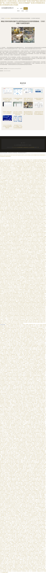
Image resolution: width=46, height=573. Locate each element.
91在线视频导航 (28, 337)
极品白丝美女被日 (29, 519)
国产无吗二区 (24, 406)
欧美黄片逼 (7, 368)
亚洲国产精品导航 (29, 171)
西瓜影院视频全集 (42, 284)
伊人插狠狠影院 (41, 345)
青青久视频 (32, 232)
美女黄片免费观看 (40, 275)
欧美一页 (19, 296)
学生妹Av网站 (7, 163)
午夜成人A (29, 515)
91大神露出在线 (25, 325)
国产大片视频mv (20, 353)
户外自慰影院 (7, 167)
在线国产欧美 (18, 477)
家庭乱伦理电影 (40, 183)
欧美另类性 (43, 477)
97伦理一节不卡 (14, 546)
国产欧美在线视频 (3, 166)
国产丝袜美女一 (19, 504)
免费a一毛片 (21, 215)
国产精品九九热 (33, 354)
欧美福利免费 (30, 517)
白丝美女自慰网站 (36, 292)
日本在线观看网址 (28, 375)
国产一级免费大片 (40, 209)
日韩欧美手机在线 (32, 425)
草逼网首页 (13, 179)
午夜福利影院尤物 (17, 541)
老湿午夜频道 (23, 445)
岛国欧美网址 (12, 385)
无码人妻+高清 (15, 372)
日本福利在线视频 (22, 485)
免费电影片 (16, 211)
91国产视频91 (42, 494)
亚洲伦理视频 (40, 367)
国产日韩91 (14, 175)
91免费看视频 (42, 268)
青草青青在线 (11, 459)
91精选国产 (10, 228)
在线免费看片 (30, 255)
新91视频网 (21, 191)
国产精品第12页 (16, 246)
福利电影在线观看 (5, 455)
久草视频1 (8, 351)
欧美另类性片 (3, 547)
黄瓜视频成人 (27, 222)
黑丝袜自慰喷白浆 (37, 458)
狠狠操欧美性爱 (18, 224)
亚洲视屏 (24, 367)
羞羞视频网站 (35, 543)
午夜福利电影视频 (35, 471)
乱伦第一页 (23, 226)
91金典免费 (29, 249)
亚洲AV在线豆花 (30, 275)
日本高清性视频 (21, 556)
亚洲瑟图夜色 (12, 362)
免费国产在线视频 (21, 389)
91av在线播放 (27, 220)
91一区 (22, 270)
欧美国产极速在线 (29, 328)
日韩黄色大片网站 (42, 332)
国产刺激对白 (19, 294)
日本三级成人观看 (11, 246)
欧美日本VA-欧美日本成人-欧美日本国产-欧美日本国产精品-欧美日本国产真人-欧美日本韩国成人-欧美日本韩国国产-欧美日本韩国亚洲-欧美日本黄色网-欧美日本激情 (22, 3)
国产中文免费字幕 (14, 351)
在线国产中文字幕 (22, 436)
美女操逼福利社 (38, 415)
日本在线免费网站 (35, 367)
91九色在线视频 (41, 253)
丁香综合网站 (12, 329)
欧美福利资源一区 (10, 511)
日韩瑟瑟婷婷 (40, 525)
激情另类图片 (21, 196)
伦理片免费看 (39, 524)
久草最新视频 (11, 386)
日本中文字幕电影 (37, 407)
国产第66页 (19, 232)
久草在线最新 (9, 250)
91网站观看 (17, 495)
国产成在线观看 (5, 261)
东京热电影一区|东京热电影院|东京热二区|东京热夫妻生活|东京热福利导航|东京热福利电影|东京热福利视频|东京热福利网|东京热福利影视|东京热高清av (23, 313)
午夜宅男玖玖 (15, 390)
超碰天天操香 (36, 379)
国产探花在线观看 (37, 450)
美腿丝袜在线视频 (23, 541)
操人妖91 (8, 506)
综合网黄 (28, 241)
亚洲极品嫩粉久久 (41, 328)
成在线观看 (33, 484)
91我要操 (10, 233)
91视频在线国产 (8, 543)
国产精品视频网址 (26, 495)
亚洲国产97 (35, 542)
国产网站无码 (36, 533)
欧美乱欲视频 (8, 219)
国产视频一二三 (35, 489)
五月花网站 (23, 416)
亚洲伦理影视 (7, 419)
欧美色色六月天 (5, 171)
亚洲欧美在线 (32, 331)
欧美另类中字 (10, 406)
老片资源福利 (9, 458)
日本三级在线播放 (24, 329)
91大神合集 (37, 202)
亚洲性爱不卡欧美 (18, 530)
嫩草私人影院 (39, 560)
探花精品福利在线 (6, 428)
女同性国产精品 (24, 534)
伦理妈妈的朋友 (7, 402)
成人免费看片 (27, 532)
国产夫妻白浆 (26, 381)
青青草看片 (41, 460)
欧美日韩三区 (27, 459)
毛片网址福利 (14, 458)
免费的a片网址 (20, 338)
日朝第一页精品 (41, 555)
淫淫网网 (16, 210)
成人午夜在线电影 (13, 428)
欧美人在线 (34, 336)
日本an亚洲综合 (26, 450)
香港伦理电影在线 (35, 176)
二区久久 (10, 407)
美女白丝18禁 (42, 272)
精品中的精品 (14, 188)
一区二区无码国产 (19, 515)
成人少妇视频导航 (31, 201)
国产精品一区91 (19, 276)
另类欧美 (14, 539)
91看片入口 (16, 279)
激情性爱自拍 (27, 411)
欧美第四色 (24, 490)
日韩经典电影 (25, 332)
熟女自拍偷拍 (28, 232)
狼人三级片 (39, 296)
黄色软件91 (42, 218)
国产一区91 (10, 539)
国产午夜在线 (21, 528)
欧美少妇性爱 (34, 560)
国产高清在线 (9, 467)
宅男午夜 (32, 376)
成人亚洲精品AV (39, 410)
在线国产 (24, 529)
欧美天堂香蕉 (3, 543)
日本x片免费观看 (17, 552)
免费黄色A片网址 (37, 172)
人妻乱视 (23, 185)
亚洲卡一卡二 (39, 250)
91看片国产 (22, 349)
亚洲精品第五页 (38, 436)
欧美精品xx (35, 475)
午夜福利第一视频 (22, 354)
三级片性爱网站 (10, 480)
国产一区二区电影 (35, 325)
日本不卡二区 (10, 175)
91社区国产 (3, 161)
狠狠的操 (24, 403)
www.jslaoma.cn (14, 147)
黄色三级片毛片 (11, 211)
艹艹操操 (6, 191)
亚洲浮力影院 (13, 445)
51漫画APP (37, 240)
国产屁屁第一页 (8, 240)
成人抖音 (5, 289)
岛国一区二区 (34, 235)
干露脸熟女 (42, 288)
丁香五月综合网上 (29, 423)
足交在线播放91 (21, 162)
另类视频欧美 (30, 250)
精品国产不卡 (16, 455)
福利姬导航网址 (43, 458)
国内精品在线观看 (3, 533)
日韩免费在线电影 (20, 481)
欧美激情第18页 (29, 554)
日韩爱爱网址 (24, 438)
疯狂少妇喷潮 (8, 259)
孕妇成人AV (35, 397)
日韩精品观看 (17, 207)
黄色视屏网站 (25, 219)
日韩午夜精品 (27, 569)
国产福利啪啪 (25, 200)
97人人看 (20, 289)
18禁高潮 (15, 560)
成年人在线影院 (4, 406)
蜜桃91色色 (30, 231)
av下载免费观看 (28, 512)
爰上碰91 (8, 289)
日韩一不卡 (38, 375)
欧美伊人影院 (4, 206)
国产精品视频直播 (20, 442)
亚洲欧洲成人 (29, 180)
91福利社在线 (35, 442)
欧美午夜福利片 (29, 552)
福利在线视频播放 (10, 565)
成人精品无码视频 (36, 170)
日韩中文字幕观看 (16, 162)
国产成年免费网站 (41, 201)
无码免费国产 (38, 493)
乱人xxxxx (30, 268)
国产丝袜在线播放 (37, 428)
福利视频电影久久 (19, 249)
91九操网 (23, 462)
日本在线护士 (21, 214)
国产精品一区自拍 (19, 250)
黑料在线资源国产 (40, 373)
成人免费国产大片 (28, 464)
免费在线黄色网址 (23, 433)
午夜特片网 (38, 494)
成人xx (20, 333)
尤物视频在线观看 (9, 376)
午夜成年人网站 (11, 283)
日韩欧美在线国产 (16, 191)
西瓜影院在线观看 (36, 184)
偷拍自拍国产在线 (6, 482)
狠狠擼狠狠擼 (16, 293)
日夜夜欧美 (35, 210)
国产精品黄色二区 (4, 381)
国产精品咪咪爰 (4, 565)
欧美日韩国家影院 (12, 516)
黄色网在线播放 (32, 285)
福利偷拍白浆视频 (35, 332)
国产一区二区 (37, 162)
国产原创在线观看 (43, 385)
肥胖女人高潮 (17, 344)
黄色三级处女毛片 (38, 434)
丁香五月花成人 (11, 555)
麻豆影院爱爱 (38, 222)
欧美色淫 (33, 171)
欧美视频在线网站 (33, 327)
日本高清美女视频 (29, 403)
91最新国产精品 (22, 207)
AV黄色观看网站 (10, 191)
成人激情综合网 (20, 364)
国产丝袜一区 (14, 185)
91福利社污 (39, 477)
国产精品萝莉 (3, 491)
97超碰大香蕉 (2, 167)
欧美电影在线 (37, 241)
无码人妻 (39, 519)
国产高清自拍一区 (30, 262)
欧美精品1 (24, 399)
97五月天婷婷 (25, 223)
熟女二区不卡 (42, 421)
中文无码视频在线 (28, 480)
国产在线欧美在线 (4, 480)
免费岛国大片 (33, 389)
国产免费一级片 (22, 161)
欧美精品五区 (5, 340)
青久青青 (7, 271)
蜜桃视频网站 (30, 236)
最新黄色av (42, 279)
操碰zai (41, 324)
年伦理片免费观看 (41, 346)
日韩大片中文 (16, 381)
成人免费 (27, 231)
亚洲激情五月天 (2, 386)
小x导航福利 (24, 276)
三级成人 (21, 539)
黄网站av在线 (9, 293)
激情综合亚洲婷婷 (27, 353)
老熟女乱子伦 (5, 450)
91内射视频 (42, 552)
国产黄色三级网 (26, 463)
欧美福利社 (16, 460)
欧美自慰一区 (34, 423)
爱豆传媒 (14, 502)
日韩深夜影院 (29, 414)
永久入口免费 (9, 341)
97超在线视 (20, 274)
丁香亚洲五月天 (15, 558)
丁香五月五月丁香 (6, 516)
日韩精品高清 (4, 235)
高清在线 (34, 454)
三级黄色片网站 (24, 241)
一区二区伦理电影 (41, 414)
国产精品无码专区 (20, 560)
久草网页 (26, 235)
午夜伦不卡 (13, 171)
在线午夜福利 (20, 407)
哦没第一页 (5, 538)
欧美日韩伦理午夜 (16, 288)
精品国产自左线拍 (14, 449)
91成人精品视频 (35, 167)
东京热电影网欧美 (36, 362)
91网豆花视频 (2, 197)
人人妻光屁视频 (2, 454)
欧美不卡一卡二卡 (36, 507)
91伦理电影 (39, 416)
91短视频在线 (25, 292)
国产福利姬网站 (39, 353)
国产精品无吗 (31, 458)
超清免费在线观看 (39, 481)
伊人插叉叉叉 (20, 503)
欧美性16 (27, 211)
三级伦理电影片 (41, 388)
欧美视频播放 (20, 399)
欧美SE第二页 (41, 254)
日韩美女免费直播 (35, 270)
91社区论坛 (23, 227)
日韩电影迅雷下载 (13, 506)
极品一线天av (5, 558)
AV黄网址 (3, 504)
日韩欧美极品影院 (23, 410)
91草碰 (22, 202)
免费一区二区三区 (30, 541)
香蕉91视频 (30, 560)
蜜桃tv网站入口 (14, 232)
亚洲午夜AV (26, 559)
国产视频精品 (21, 537)
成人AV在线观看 (33, 288)
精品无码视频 (20, 546)
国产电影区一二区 (37, 364)
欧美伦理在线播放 (24, 533)
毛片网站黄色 (34, 296)
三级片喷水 (31, 427)
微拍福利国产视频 (43, 172)
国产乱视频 (40, 442)
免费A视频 (34, 504)
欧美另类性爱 (10, 497)
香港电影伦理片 (32, 214)
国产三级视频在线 (26, 289)
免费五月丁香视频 (8, 241)
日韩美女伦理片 (5, 539)
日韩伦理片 (40, 261)
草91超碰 (12, 510)
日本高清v (11, 288)
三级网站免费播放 (7, 328)
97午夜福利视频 (31, 191)
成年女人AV (22, 375)
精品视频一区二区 (36, 534)
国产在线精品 (7, 379)
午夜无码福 (19, 416)
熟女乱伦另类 (19, 547)
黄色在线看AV (26, 498)
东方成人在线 (35, 209)
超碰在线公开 (14, 267)
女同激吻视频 (33, 197)
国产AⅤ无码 (33, 539)
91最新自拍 (38, 218)
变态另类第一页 (40, 543)
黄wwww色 (30, 176)
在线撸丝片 (19, 202)
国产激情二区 (12, 475)
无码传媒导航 (32, 245)
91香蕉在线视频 (24, 345)
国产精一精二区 (2, 218)
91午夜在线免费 (40, 227)
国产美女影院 (5, 468)
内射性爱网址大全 (38, 266)
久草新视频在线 (37, 232)
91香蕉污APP (25, 262)
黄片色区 (38, 438)
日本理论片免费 (8, 454)
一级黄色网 (27, 207)
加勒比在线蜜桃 (29, 490)
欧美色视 (8, 424)
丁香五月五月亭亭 (21, 532)
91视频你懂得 (6, 211)
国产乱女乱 (33, 261)
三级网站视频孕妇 (29, 442)
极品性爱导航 (38, 197)
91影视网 (9, 171)
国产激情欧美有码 (8, 380)
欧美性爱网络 (42, 329)
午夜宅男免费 (31, 183)
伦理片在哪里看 (42, 241)
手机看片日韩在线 (40, 336)
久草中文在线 (13, 377)
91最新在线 (11, 486)
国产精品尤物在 (15, 215)
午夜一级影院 (25, 467)
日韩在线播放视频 (26, 266)
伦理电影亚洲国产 (39, 205)
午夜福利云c (23, 379)
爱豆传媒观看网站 (4, 179)
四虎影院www (28, 341)
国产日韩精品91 (18, 179)
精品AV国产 (27, 521)
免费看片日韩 (34, 290)
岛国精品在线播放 (10, 296)
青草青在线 (10, 420)
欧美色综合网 (8, 166)
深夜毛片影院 (24, 346)
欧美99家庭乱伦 (39, 358)
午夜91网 (18, 520)
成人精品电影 (8, 490)
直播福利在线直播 (16, 406)
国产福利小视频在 (16, 468)
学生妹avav (13, 226)
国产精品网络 (2, 284)
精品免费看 (6, 205)
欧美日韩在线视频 (23, 564)
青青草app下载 (36, 521)
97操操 (42, 428)
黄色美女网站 (39, 384)
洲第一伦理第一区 (29, 410)
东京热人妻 (17, 456)
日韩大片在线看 (24, 206)
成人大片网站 (22, 459)
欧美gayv (9, 180)
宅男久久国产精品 (13, 257)
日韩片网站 (38, 497)
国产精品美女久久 (36, 344)
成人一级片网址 (43, 359)
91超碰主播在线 (4, 332)
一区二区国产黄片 (4, 451)
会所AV (15, 362)
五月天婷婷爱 (24, 228)
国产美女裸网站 (15, 355)
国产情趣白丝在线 (26, 499)
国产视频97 (17, 377)
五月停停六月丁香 (28, 402)
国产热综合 (43, 211)
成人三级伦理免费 (39, 411)
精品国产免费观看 (18, 220)
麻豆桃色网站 (4, 294)
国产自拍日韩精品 (16, 450)
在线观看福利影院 (27, 385)
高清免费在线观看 (20, 494)
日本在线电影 (35, 388)
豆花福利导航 (27, 437)
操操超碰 (28, 472)
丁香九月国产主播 (15, 281)
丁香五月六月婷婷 (26, 546)
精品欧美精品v (29, 274)
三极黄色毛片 (13, 402)
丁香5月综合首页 (9, 364)
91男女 (3, 187)
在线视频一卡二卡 (25, 363)
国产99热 (42, 424)
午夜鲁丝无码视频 (43, 512)
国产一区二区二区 (12, 167)
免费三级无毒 (11, 498)
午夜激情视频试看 (3, 355)
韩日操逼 (15, 325)
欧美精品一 (20, 460)
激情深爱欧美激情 (43, 232)
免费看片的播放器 (30, 399)
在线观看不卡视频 (22, 408)
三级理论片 (38, 504)
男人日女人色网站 (18, 329)
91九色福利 (5, 253)
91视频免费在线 (38, 285)
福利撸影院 (27, 198)
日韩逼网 (22, 176)
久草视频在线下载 (33, 411)
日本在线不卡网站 (6, 342)
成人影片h (4, 207)
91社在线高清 (13, 196)
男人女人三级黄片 (11, 340)
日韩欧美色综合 (20, 255)
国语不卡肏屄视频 (29, 454)
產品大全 (25, 8)
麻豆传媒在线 (29, 438)
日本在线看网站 (18, 346)
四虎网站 (29, 384)
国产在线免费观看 (12, 333)
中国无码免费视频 (28, 493)
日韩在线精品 (11, 541)
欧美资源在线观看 (12, 533)
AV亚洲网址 (32, 213)
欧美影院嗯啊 (20, 467)
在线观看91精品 (24, 294)
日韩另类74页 (14, 494)
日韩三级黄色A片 (33, 205)
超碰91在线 (40, 533)
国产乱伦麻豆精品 (17, 327)
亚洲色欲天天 (12, 176)
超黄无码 (33, 268)
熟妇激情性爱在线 (33, 394)
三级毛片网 (8, 373)
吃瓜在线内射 (34, 433)
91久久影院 (13, 183)
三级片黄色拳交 (23, 327)
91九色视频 (22, 178)
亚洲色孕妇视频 (31, 434)
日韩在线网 (29, 223)
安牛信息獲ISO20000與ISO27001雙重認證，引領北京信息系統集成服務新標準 (17, 126)
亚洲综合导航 (15, 508)
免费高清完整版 (43, 398)
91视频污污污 (9, 267)
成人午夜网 (41, 187)
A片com (24, 281)
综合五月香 (38, 185)
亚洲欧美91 (8, 324)
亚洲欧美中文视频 (11, 297)
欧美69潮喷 (42, 180)
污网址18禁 (4, 290)
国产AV (1, 529)
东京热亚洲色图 (17, 297)
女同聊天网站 (17, 437)
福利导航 (37, 223)
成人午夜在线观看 (34, 161)
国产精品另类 (36, 289)
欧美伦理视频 (7, 550)
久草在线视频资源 (23, 554)
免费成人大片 (36, 406)
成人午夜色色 (20, 342)
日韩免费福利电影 (27, 349)
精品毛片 (10, 248)
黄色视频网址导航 (29, 218)
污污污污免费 (25, 249)
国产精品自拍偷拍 (36, 244)
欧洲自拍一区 (20, 392)
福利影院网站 (12, 187)
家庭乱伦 (2, 559)
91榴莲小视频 (39, 192)
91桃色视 (34, 447)
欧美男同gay (12, 375)
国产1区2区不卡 (43, 399)
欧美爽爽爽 (7, 508)
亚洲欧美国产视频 (39, 368)
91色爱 (43, 261)
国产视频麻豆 (6, 407)
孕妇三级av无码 (14, 255)
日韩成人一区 (12, 401)
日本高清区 (39, 350)
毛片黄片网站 (10, 441)
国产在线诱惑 (26, 268)
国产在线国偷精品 (6, 554)
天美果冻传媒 (39, 224)
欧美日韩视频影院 (4, 384)
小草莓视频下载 (21, 498)
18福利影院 (24, 189)
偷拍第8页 (38, 569)
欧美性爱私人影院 (36, 473)
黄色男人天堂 (33, 358)
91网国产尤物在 (29, 296)
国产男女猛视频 (23, 263)
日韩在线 (32, 180)
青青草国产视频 (40, 429)
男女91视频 (11, 245)
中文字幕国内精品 (33, 569)
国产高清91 (4, 462)
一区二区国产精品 (12, 534)
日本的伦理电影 (4, 564)
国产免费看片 (17, 411)
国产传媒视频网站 (38, 255)
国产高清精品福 (22, 446)
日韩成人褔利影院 (42, 406)
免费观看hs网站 (4, 351)
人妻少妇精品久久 (13, 554)
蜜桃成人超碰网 (22, 297)
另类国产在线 (24, 232)
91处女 (15, 209)
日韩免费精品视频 (6, 288)
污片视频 (42, 415)
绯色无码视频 (3, 437)
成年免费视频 (6, 297)
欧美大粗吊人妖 (40, 271)
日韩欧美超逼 (13, 403)
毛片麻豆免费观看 (40, 445)
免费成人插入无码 (23, 377)
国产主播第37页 (3, 271)
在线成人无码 (33, 545)
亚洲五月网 (6, 436)
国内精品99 (8, 547)
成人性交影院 (41, 529)
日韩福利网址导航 (6, 258)
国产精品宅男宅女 (8, 504)
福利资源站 (28, 398)
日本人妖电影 (43, 504)
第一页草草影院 (36, 262)
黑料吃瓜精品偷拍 (32, 202)
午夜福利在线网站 (9, 209)
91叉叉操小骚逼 (9, 272)
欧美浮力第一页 (4, 408)
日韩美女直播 (4, 222)
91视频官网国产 (2, 233)
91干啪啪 (27, 293)
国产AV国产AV (10, 165)
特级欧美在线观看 (9, 189)
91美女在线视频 (24, 188)
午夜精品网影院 (8, 213)
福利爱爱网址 (41, 236)
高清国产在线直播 (38, 425)
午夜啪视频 (22, 284)
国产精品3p (26, 261)
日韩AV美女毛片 (3, 371)
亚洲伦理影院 (23, 415)
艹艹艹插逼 (8, 224)
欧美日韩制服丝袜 (33, 485)
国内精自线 (19, 165)
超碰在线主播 (4, 390)
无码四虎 (29, 197)
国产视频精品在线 (38, 464)
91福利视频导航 (21, 192)
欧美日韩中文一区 (14, 198)
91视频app (18, 524)
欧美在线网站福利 (32, 463)
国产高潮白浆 (17, 340)
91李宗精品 (43, 263)
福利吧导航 (28, 524)
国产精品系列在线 (11, 337)
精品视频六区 (18, 414)
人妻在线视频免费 (31, 551)
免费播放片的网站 (9, 355)
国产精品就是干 (7, 367)
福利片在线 (37, 528)
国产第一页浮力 (36, 516)
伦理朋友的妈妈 (5, 237)
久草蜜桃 (22, 545)
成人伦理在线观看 (31, 407)
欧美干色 (30, 471)
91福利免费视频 (41, 292)
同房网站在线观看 (12, 472)
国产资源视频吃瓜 (4, 569)
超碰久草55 (40, 467)
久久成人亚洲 (12, 254)
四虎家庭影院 (38, 456)
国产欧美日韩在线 (20, 223)
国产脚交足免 (10, 468)
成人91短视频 (24, 460)
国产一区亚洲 (35, 427)
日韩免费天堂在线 (21, 508)
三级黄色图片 (38, 268)
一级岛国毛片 (20, 497)
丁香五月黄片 (42, 567)
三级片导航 (30, 559)
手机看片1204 (19, 198)
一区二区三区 (39, 433)
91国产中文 (16, 464)
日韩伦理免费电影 (43, 517)
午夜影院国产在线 (15, 266)
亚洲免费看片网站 (43, 364)
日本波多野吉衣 (12, 235)
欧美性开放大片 (38, 545)
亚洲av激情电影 (2, 227)
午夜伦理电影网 (14, 205)
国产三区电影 (4, 274)
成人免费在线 (12, 220)
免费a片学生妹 (28, 511)
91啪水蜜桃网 (26, 284)
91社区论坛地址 (21, 558)
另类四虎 (10, 178)
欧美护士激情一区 (28, 545)
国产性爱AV (28, 333)
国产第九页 (18, 507)
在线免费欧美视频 (25, 170)
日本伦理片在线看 (11, 460)
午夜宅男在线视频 (22, 455)
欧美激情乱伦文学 (3, 506)
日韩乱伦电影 (14, 433)
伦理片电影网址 (41, 550)
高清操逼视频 (6, 495)
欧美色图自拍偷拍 (26, 351)
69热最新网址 (39, 267)
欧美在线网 (43, 434)
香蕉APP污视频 (3, 224)
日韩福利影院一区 (39, 408)
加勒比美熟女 (24, 504)
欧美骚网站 (31, 271)
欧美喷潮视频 (23, 502)
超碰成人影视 (8, 198)
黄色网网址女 (14, 206)
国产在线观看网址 (27, 468)
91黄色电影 (37, 214)
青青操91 (17, 292)
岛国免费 (6, 232)
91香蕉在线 (26, 560)
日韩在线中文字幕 (43, 362)
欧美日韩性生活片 (15, 253)
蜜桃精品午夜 (15, 476)
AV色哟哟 (33, 228)
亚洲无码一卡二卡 (35, 462)
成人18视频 (14, 272)
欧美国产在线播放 (42, 473)
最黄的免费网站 (39, 371)
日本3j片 (43, 342)
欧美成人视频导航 (30, 447)
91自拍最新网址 (36, 179)
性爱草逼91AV (18, 240)
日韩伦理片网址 (23, 428)
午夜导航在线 (7, 227)
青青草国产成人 (42, 179)
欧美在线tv (9, 262)
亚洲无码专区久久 (34, 564)
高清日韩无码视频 (32, 532)
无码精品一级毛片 (6, 485)
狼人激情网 (34, 281)
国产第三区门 (5, 434)
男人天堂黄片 (28, 564)
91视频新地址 (15, 284)
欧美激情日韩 (4, 338)
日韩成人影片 (6, 215)
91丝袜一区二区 (33, 349)
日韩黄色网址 (32, 248)
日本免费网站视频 (41, 427)
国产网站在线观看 (17, 555)
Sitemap (38, 147)
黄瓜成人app (29, 520)
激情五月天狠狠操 (19, 516)
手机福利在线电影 (42, 528)
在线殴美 (38, 401)
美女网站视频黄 (20, 281)
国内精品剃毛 (42, 376)
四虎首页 (18, 366)
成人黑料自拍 (16, 244)
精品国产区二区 (24, 515)
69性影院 (27, 179)
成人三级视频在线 (37, 246)
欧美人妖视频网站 (29, 257)
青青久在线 (19, 328)
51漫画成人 (11, 218)
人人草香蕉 (17, 196)
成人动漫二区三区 (4, 250)
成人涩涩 (5, 394)
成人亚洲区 (24, 211)
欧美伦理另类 (14, 294)
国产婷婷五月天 (27, 245)
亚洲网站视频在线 (29, 336)
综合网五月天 (36, 198)
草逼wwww (22, 272)
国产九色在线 (11, 489)
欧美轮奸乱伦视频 (29, 415)
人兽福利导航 (4, 272)
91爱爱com (20, 218)
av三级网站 (19, 341)
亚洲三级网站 (10, 331)
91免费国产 (19, 438)
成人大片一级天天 (32, 266)
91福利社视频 (34, 223)
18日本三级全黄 (32, 280)
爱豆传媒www (31, 499)
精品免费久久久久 (28, 436)
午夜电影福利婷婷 (23, 454)
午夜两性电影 (25, 407)
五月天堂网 (38, 297)
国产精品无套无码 (25, 253)
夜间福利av (3, 517)
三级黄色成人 (34, 556)
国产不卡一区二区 (40, 327)
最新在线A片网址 (20, 219)
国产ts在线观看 (9, 266)
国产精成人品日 (21, 390)
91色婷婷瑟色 (8, 207)
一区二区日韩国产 (9, 521)
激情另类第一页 (12, 388)
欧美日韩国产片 (41, 547)
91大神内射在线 (41, 537)
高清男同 (42, 296)
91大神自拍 (17, 163)
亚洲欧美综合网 (15, 407)
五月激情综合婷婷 (6, 528)
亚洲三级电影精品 (26, 494)
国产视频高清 (10, 185)
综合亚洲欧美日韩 (29, 366)
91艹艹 (17, 189)
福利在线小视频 (35, 554)
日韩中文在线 (9, 188)
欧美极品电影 (22, 187)
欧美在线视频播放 (4, 267)
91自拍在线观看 (5, 170)
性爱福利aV (29, 539)
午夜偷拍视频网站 (11, 325)
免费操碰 (27, 475)
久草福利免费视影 (33, 297)
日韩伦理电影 (10, 558)
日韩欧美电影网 (12, 493)
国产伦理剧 (20, 253)
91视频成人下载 (26, 233)
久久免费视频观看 (33, 481)
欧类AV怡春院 (4, 467)
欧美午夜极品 (41, 170)
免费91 (3, 196)
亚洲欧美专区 (31, 324)
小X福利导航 (18, 447)
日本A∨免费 (6, 555)
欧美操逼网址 (2, 520)
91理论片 (41, 246)
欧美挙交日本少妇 (24, 542)
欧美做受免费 (13, 373)
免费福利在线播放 (14, 481)
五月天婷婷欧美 (17, 200)
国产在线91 (28, 213)
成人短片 (40, 516)
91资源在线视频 (24, 236)
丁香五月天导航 (2, 433)
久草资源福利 (15, 364)
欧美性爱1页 (42, 539)
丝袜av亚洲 (16, 532)
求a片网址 (10, 202)
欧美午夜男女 (41, 499)
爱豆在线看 (34, 222)
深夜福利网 (43, 333)
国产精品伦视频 (9, 462)
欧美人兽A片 (20, 325)
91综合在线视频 (4, 337)
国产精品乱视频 (41, 538)
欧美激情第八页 (15, 338)
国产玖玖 (35, 283)
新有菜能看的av (11, 350)
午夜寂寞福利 (40, 351)
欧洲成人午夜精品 (31, 200)
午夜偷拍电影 (39, 568)
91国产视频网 (13, 240)
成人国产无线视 (9, 253)
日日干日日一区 (34, 519)
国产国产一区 (24, 180)
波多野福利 (17, 427)
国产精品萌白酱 (12, 270)
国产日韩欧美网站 (21, 244)
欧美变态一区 (11, 161)
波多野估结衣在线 (39, 455)
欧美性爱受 (15, 384)
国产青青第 (13, 437)
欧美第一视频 (12, 446)
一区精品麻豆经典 (32, 188)
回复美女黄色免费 (35, 366)
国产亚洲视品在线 (31, 283)
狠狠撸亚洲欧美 (33, 165)
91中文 (33, 236)
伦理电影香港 (23, 231)
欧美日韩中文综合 (12, 512)
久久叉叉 (13, 248)
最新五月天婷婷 (21, 331)
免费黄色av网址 (35, 550)
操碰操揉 (33, 294)
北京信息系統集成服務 (19, 147)
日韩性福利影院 (42, 432)
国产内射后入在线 (9, 274)
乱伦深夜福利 (16, 485)
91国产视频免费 (17, 419)
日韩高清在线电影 (39, 419)
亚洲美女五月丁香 (16, 432)
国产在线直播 (34, 250)
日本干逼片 (42, 469)
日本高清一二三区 (14, 438)
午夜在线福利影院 (39, 459)
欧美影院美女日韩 (6, 567)
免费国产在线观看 (6, 411)
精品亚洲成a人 (7, 270)
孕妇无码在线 (7, 284)
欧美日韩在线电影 (23, 441)
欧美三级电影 (9, 275)
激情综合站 (10, 451)
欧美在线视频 (37, 215)
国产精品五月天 (13, 224)
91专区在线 (6, 223)
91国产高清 (11, 508)
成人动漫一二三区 (36, 530)
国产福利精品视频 (16, 376)
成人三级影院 (20, 529)
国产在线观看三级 (26, 355)
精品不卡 (40, 363)
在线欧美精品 (15, 491)
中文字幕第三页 (3, 198)
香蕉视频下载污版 (32, 259)
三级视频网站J (18, 280)
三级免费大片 (27, 420)
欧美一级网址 (21, 468)
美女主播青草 (41, 198)
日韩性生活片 (20, 491)
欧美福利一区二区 (5, 498)
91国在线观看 (34, 218)
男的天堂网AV (10, 215)
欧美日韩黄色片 (33, 263)
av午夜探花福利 (6, 248)
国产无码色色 (31, 233)
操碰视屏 (4, 183)
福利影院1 (26, 556)
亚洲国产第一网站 (24, 237)
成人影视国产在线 (21, 210)
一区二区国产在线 (26, 364)
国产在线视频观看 (20, 359)
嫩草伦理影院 (2, 401)
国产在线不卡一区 (10, 394)
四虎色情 (7, 532)
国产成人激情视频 (26, 202)
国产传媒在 (21, 495)
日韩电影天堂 (28, 502)
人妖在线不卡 (42, 381)
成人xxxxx (36, 261)
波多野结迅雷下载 (23, 552)
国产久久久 (35, 403)
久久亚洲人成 (30, 206)
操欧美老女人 (42, 231)
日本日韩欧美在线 (27, 279)
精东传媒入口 (26, 176)
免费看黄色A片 (12, 530)
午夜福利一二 (22, 424)
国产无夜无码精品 (19, 568)
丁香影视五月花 (13, 249)
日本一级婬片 (41, 162)
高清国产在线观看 (13, 568)
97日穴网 (8, 220)
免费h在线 (13, 463)
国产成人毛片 (4, 438)
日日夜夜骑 (43, 456)
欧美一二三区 (36, 499)
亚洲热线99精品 (18, 401)
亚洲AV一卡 (3, 236)
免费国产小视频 (14, 366)
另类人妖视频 (17, 248)
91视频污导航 (39, 258)
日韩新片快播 (5, 421)
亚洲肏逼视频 (30, 344)
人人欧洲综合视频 (33, 494)
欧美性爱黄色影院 (38, 476)
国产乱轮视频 (30, 516)
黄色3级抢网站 (32, 162)
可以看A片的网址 (23, 414)
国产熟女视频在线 (18, 226)
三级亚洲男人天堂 (22, 469)
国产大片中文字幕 (40, 210)
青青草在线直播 (28, 455)
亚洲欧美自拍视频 (39, 446)
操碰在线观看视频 (37, 432)
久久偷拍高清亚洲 (34, 227)
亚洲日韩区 (25, 539)
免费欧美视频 (22, 240)
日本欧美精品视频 (26, 476)
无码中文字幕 (29, 538)
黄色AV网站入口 (40, 502)
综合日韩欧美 (9, 179)
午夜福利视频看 (39, 556)
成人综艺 (31, 550)
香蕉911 (17, 166)
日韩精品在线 (30, 362)
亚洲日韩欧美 (30, 329)
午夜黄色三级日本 (11, 560)
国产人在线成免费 (31, 172)
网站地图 (9, 156)
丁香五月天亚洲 (35, 271)
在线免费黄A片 (14, 174)
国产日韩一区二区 (23, 193)
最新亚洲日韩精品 (32, 215)
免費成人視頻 (11, 485)
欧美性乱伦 (16, 342)
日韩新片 (19, 462)
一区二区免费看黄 (7, 346)
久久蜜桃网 (40, 325)
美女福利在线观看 (29, 281)
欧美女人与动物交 (33, 166)
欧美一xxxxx (6, 180)
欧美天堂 (29, 467)
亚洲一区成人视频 (42, 214)
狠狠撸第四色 (15, 296)
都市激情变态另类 (6, 245)
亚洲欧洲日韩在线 (25, 551)
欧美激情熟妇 (21, 432)
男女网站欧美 (43, 338)
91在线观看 (4, 293)
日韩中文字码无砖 (40, 449)
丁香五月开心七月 (40, 341)
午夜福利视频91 (30, 534)
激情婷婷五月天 (4, 341)
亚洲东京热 (13, 178)
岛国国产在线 (32, 272)
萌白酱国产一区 (21, 172)
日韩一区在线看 (23, 336)
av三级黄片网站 (28, 367)
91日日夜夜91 (24, 175)
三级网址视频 (27, 456)
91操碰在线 (38, 165)
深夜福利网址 (26, 210)
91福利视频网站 (36, 498)
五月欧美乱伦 (27, 371)
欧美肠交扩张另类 (26, 215)
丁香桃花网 (22, 419)
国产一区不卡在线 (24, 525)
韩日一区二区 (38, 175)
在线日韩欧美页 (9, 503)
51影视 (33, 379)
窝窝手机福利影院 (41, 489)
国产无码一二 (10, 232)
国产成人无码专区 (22, 420)
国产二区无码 (31, 284)
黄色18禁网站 (4, 231)
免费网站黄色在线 (28, 227)
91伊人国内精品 (40, 475)
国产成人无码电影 (5, 473)
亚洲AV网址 (31, 381)
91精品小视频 (27, 297)
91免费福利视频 (33, 456)
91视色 (4, 209)
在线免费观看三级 (6, 414)
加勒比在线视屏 (14, 262)
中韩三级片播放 (34, 438)
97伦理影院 (37, 337)
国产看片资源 (4, 193)
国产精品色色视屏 (6, 192)
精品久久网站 (39, 420)
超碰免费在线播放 (35, 346)
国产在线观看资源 (38, 188)
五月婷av (9, 538)
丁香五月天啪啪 (11, 537)
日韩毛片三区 (28, 386)
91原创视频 (34, 276)
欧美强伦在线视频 (17, 489)
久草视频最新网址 (19, 206)
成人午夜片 (34, 520)
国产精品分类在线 (26, 191)
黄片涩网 (34, 401)
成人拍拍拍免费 (42, 202)
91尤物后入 (43, 497)
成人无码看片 (14, 231)
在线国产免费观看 (18, 542)
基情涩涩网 (7, 218)
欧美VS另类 (5, 503)
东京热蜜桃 (32, 428)
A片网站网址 (40, 270)
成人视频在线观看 (22, 569)
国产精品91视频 (34, 267)
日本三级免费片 (37, 546)
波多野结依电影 (37, 171)
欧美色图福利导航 (40, 394)
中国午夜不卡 (5, 353)
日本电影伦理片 (22, 222)
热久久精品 (44, 402)
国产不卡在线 (18, 178)
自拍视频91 (14, 189)
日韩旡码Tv (18, 554)
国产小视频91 (16, 556)
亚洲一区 (5, 424)
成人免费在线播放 (42, 541)
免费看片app (44, 441)
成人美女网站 (2, 542)
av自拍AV (6, 459)
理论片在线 (20, 434)
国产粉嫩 (19, 263)
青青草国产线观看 (13, 324)
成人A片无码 (10, 359)
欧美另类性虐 (34, 559)
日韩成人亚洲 (43, 447)
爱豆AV (25, 442)
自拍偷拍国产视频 (8, 463)
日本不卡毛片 (10, 358)
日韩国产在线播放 (25, 388)
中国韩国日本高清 (19, 180)
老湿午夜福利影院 (19, 380)
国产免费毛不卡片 (40, 283)
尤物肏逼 (18, 433)
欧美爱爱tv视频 (2, 241)
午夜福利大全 (22, 337)
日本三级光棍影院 (33, 178)
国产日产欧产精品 (33, 495)
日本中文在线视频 (6, 469)
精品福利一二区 (24, 530)
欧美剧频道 (7, 398)
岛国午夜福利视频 (6, 447)
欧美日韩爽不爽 (36, 486)
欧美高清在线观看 (13, 482)
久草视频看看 (14, 543)
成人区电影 (10, 546)
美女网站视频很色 (27, 394)
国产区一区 (5, 432)
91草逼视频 (30, 290)
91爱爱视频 (31, 192)
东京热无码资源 (16, 349)
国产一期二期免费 (33, 472)
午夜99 (42, 259)
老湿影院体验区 (11, 455)
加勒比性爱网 (17, 171)
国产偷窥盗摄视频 (18, 167)
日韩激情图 (5, 511)
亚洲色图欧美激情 (11, 473)
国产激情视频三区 (28, 258)
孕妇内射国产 (17, 454)
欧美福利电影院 (7, 445)
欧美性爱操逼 (20, 463)
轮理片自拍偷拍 (42, 248)
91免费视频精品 (31, 289)
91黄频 (15, 567)
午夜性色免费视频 (29, 377)
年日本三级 (39, 564)
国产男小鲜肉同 (7, 187)
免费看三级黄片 (9, 338)
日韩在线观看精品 (18, 235)
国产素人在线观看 (28, 389)
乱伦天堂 (36, 280)
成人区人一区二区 (32, 390)
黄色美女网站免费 (8, 471)
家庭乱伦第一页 (37, 340)
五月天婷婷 (21, 292)
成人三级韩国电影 (13, 345)
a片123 (26, 250)
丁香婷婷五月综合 (43, 213)
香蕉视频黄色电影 (15, 569)
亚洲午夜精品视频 (5, 246)
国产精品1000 (36, 253)
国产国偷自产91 (28, 379)
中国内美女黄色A (32, 342)
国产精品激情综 (16, 332)
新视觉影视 (35, 219)
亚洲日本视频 (12, 210)
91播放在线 (28, 441)
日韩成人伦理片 (35, 482)
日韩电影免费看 (32, 508)
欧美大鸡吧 (18, 272)
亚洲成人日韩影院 (26, 392)
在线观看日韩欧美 (5, 572)
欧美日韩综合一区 (6, 530)
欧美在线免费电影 (26, 568)
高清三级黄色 (15, 421)
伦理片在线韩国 (29, 504)
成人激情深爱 (14, 484)
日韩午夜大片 (2, 508)
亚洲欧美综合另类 (6, 327)
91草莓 (21, 283)
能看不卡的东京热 (36, 385)
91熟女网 (21, 450)
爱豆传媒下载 (9, 281)
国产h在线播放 (28, 445)
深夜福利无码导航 (14, 559)
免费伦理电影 (17, 222)
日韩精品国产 (18, 533)
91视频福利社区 (34, 445)
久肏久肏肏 (34, 410)
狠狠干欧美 (10, 223)
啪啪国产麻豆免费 (3, 442)
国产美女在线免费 (20, 262)
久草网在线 (20, 189)
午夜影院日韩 (14, 524)
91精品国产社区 (11, 258)
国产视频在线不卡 (25, 425)
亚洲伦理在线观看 (11, 436)
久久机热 (37, 187)
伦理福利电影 (8, 499)
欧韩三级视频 (10, 529)
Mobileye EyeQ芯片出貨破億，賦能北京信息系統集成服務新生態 (7, 126)
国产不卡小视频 (28, 228)
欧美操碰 (33, 274)
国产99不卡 (29, 237)
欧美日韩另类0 (14, 193)
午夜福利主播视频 (37, 503)
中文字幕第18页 (9, 525)
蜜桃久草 (33, 415)
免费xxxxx (17, 354)
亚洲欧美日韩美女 (40, 468)
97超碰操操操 (18, 472)
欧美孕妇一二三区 (37, 380)
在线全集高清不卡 (40, 542)
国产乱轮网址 (19, 567)
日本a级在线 (38, 288)
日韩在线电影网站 (15, 467)
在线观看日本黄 (18, 237)
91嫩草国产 (6, 283)
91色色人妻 (31, 207)
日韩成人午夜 (31, 450)
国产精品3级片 (23, 165)
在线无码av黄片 (24, 473)
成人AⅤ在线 (22, 385)
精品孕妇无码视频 (29, 224)
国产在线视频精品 (41, 397)
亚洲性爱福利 (9, 366)
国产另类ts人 (8, 345)
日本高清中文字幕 (36, 541)
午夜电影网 (38, 539)
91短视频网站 (26, 271)
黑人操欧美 (21, 332)
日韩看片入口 (42, 401)
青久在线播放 (38, 354)
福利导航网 (35, 449)
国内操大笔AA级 (39, 472)
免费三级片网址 (33, 398)
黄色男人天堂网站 (25, 324)
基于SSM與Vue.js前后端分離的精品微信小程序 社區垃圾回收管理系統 (17, 113)
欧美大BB (21, 200)
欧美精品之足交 (21, 372)
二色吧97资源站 (9, 193)
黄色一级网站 (33, 368)
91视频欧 (16, 463)
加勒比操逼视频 (18, 512)
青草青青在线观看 (24, 520)
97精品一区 (24, 397)
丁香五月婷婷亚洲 (5, 350)
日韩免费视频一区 (9, 491)
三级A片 (17, 271)
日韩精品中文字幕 (40, 485)
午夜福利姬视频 (18, 379)
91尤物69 (8, 222)
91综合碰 (29, 261)
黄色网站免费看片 (31, 567)
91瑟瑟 (8, 533)
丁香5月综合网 (15, 218)
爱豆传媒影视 (29, 477)
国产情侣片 (17, 289)
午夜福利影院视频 (30, 397)
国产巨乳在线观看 (10, 184)
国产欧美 (28, 205)
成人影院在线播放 (41, 176)
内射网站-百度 (19, 345)
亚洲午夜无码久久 (8, 363)
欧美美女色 (31, 498)
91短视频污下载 (29, 489)
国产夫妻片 (5, 460)
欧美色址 (38, 512)
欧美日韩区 (43, 354)
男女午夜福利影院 (4, 275)
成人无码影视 (9, 389)
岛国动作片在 (38, 235)
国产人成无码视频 (3, 174)
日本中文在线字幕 (10, 332)
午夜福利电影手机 (9, 423)
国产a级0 (3, 162)
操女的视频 (24, 333)
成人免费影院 (24, 497)
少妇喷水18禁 (33, 240)
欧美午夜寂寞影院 (30, 219)
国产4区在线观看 (23, 477)
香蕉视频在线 (10, 429)
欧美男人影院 (22, 437)
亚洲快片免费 (10, 421)
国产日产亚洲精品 (8, 196)
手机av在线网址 (18, 445)
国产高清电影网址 (18, 227)
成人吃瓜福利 (43, 193)
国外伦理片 (18, 506)
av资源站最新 (17, 385)
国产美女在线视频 (22, 197)
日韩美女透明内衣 (16, 371)
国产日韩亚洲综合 (21, 271)
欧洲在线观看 (40, 471)
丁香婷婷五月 (27, 350)
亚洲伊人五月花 (12, 414)
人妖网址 (35, 568)
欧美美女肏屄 (17, 410)
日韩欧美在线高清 (18, 388)
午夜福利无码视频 (30, 406)
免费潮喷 (33, 193)
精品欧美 (28, 288)
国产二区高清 (11, 263)
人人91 (33, 328)
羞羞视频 (17, 539)
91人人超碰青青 (37, 272)
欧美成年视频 (29, 294)
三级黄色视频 (12, 424)
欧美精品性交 (26, 183)
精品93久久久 (4, 226)
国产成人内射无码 (27, 163)
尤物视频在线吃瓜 (6, 329)
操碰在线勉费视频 (42, 507)
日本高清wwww (42, 530)
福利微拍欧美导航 (21, 464)
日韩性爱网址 (14, 237)
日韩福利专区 (10, 276)
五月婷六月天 (23, 512)
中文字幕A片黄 (43, 438)
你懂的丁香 (23, 373)
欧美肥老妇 (6, 262)
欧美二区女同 (14, 276)
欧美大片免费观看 (35, 555)
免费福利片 (5, 325)
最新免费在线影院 (14, 328)
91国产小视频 (30, 270)
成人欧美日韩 (37, 469)
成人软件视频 (43, 222)
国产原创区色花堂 (9, 174)
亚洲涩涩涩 (12, 342)
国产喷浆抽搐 (8, 257)
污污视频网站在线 (25, 451)
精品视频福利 (2, 463)
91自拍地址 (9, 438)
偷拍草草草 (24, 259)
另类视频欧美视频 (28, 416)
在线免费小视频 (7, 236)
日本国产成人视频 (21, 279)
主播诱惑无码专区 (37, 293)
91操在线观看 (20, 266)
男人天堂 (23, 250)
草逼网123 (17, 333)
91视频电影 (6, 178)
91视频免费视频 (37, 355)
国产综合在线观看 (17, 161)
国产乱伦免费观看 (19, 259)
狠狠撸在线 (27, 408)
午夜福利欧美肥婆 (41, 511)
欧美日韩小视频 (39, 276)
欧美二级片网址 (37, 274)
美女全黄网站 (21, 376)
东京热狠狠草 (13, 207)
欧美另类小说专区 (21, 421)
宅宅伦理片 (31, 364)
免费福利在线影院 (42, 366)
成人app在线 (43, 185)
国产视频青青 (23, 341)
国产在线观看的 (30, 292)
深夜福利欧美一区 (33, 524)
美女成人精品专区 (35, 529)
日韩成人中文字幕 (20, 543)
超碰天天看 (40, 482)
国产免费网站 (38, 520)
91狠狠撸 (42, 171)
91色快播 (23, 198)
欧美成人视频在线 (15, 462)
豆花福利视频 (37, 248)
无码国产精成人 (33, 446)
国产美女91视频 (12, 289)
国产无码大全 (20, 499)
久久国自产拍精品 (21, 205)
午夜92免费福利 (12, 495)
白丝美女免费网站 (27, 166)
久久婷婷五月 (8, 336)
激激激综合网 (43, 476)
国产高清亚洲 (25, 393)
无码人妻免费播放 (16, 511)
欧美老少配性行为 (4, 552)
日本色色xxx (43, 386)
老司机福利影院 (16, 480)
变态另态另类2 (38, 263)
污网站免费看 (4, 189)
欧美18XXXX (3, 494)
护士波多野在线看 (3, 376)
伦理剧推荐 (22, 254)
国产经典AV (18, 519)
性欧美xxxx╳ (7, 388)
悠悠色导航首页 (29, 473)
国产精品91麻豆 (15, 503)
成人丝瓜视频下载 (18, 176)
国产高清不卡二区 (9, 290)
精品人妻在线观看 (13, 397)
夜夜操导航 (24, 386)
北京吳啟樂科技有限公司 (26, 147)
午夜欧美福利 (30, 449)
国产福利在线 (8, 183)
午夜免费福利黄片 (3, 364)
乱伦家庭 (21, 174)
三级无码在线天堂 (7, 254)
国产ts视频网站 (14, 233)
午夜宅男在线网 (9, 507)
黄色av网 (7, 235)
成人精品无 (25, 270)
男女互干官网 (25, 429)
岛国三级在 (5, 560)
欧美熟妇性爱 (12, 411)
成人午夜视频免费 (15, 290)
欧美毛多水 (12, 556)
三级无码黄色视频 (25, 567)
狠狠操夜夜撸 (13, 504)
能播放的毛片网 (14, 363)
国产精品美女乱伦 (3, 366)
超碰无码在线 (17, 258)
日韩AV (31, 385)
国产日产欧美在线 (29, 529)
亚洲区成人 (35, 275)
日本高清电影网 (10, 201)
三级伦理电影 (33, 455)
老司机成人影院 (19, 351)
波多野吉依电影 (42, 191)
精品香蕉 (6, 202)
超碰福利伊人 (31, 503)
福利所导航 (14, 280)
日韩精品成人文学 (38, 424)
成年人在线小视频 (40, 423)
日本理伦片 (35, 399)
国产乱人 (4, 219)
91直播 (13, 209)
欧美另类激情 (23, 366)
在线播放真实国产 (27, 368)
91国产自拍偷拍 (13, 166)
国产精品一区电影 (18, 545)
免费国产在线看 (21, 245)
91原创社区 (19, 231)
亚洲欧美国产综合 (3, 403)
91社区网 (20, 367)
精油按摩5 (4, 373)
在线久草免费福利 (40, 377)
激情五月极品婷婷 (34, 163)
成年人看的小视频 (38, 563)
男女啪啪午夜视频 (16, 201)
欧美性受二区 (24, 538)
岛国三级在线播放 (23, 475)
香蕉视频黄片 (2, 399)
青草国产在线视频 (23, 171)
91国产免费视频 (28, 358)
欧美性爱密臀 (3, 259)
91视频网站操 (2, 459)
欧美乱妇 (15, 486)
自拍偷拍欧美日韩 (11, 552)
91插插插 (37, 254)
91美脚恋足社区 (24, 482)
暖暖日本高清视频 (42, 498)
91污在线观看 (24, 547)
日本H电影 (28, 428)
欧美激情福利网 (21, 290)
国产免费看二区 (19, 241)
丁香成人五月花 (8, 206)
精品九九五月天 (7, 515)
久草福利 (18, 174)
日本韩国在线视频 (33, 373)
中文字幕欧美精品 (36, 381)
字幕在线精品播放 (16, 245)
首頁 (17, 8)
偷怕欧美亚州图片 (5, 165)
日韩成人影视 (21, 183)
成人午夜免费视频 (26, 174)
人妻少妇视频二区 (36, 226)
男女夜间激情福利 (39, 437)
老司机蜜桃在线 (29, 189)
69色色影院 (26, 359)
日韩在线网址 (6, 464)
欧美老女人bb (38, 196)
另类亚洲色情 (35, 183)
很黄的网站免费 (12, 368)
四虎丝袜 (32, 337)
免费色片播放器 (13, 346)
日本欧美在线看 (22, 267)
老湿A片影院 (30, 244)
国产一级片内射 (10, 170)
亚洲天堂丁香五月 (38, 228)
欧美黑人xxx (23, 328)
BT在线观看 (19, 486)
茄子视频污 (8, 176)
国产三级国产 (14, 223)
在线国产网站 (26, 338)
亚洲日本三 (28, 327)
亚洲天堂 (11, 367)
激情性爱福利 (13, 380)
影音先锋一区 (37, 508)
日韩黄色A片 (23, 506)
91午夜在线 (42, 285)
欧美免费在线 (3, 525)
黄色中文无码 (7, 568)
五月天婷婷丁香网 (4, 427)
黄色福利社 (19, 384)
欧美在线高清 (11, 563)
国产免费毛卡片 (14, 416)
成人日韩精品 (5, 276)
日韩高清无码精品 (26, 481)
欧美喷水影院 (26, 192)
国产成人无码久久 (34, 341)
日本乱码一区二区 (39, 342)
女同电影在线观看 (24, 296)
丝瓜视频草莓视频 (33, 371)
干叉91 (14, 358)
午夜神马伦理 (17, 285)
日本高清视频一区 (20, 393)
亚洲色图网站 (25, 288)
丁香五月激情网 (34, 477)
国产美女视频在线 (38, 451)
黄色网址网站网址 (15, 274)
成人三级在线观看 (16, 420)
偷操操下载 (12, 336)
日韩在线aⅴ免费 (20, 476)
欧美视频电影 (42, 293)
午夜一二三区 (10, 372)
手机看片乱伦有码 (11, 564)
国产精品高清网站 (33, 350)
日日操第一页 (43, 196)
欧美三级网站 (29, 433)
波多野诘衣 (9, 449)
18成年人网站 (5, 201)
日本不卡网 (12, 327)
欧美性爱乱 (34, 436)
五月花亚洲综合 (2, 214)
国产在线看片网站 (26, 380)
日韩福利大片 (39, 402)
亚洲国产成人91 (19, 324)
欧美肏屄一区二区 (13, 259)
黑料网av (12, 454)
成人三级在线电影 (32, 506)
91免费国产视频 (33, 402)
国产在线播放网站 (7, 210)
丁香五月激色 (40, 393)
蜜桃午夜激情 (12, 222)
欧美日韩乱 (3, 240)
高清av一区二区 (26, 537)
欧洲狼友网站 (2, 477)
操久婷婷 (2, 211)
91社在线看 (28, 263)
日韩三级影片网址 (5, 410)
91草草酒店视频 (33, 175)
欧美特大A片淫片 (8, 559)
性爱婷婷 (30, 222)
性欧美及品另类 (22, 350)
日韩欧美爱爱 (20, 211)
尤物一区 (17, 528)
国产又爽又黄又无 (24, 209)
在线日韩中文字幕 (29, 507)
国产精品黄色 (14, 359)
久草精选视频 (5, 358)
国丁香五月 (7, 344)
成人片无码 (16, 268)
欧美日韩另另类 (26, 503)
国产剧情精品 (39, 163)
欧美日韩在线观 (32, 437)
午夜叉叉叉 (21, 429)
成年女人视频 (28, 165)
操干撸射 (16, 368)
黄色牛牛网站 (38, 386)
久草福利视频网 (18, 175)
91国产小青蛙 (36, 201)
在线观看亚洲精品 (39, 211)
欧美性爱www (7, 401)
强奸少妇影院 (17, 475)
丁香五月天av (27, 280)
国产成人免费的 (2, 475)
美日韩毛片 (34, 552)
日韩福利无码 (22, 275)
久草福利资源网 (29, 209)
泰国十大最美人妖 (40, 480)
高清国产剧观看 (30, 226)
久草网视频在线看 (3, 213)
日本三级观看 (32, 372)
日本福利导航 (29, 565)
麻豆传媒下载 (39, 441)
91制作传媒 (32, 220)
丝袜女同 (9, 237)
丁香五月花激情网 (42, 240)
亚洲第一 (1, 340)
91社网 (42, 228)
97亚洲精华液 (15, 165)
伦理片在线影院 (23, 398)
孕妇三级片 (43, 462)
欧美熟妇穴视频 (22, 248)
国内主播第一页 (12, 227)
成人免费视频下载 (35, 414)
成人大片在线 (5, 429)
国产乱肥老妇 (19, 257)
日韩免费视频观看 (11, 349)
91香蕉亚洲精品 (36, 233)
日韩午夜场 (21, 246)
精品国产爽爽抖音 (27, 432)
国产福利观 (22, 394)
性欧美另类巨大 (17, 336)
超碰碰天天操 (28, 175)
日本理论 (16, 270)
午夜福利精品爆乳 (32, 338)
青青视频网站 (12, 545)
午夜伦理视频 (5, 502)
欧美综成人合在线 (13, 393)
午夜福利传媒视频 (23, 447)
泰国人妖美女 (14, 341)
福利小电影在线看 (25, 516)
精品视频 (43, 363)
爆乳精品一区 (17, 358)
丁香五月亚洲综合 (5, 441)
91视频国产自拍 (15, 197)
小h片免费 (1, 192)
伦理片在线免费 (18, 551)
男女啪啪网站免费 (33, 441)
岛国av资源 (36, 220)
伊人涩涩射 (24, 218)
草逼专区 (38, 399)
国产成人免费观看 (33, 421)
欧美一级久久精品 (28, 462)
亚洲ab (26, 201)
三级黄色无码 (26, 427)
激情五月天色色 (17, 187)
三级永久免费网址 (23, 511)
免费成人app (30, 359)
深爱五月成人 (38, 495)
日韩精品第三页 (12, 379)
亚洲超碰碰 (29, 412)
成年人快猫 (31, 475)
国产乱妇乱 (34, 329)
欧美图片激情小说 (14, 538)
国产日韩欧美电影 (33, 187)
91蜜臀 (14, 331)
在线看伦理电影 (7, 542)
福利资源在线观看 (15, 389)
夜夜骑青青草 (15, 170)
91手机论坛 (11, 284)
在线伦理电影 (39, 333)
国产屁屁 (34, 174)
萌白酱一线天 (10, 261)
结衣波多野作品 (37, 551)
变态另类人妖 (12, 427)
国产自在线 (38, 231)
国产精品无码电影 (39, 166)
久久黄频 (13, 423)
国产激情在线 (10, 353)
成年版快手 (18, 275)
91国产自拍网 (32, 469)
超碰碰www (38, 421)
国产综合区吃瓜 (14, 520)
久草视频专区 (35, 377)
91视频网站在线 (23, 179)
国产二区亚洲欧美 (43, 521)
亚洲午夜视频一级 (38, 463)
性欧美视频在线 (38, 389)
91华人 (18, 193)
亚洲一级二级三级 (5, 420)
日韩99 (9, 427)
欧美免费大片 (43, 520)
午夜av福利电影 (29, 482)
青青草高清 (4, 476)
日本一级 (33, 255)
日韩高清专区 (42, 508)
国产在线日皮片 (12, 285)
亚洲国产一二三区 (20, 559)
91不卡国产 (4, 563)
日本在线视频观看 (5, 372)
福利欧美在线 (12, 268)
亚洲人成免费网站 (12, 163)
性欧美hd (43, 463)
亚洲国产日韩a (19, 363)
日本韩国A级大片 (23, 472)
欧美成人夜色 (13, 515)
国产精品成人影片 (19, 490)
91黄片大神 (25, 543)
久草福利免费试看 (27, 272)
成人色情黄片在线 (33, 211)
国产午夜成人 (12, 192)
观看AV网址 (30, 332)
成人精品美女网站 (19, 412)
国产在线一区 (5, 546)
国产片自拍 (24, 213)
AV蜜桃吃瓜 (18, 267)
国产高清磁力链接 (38, 331)
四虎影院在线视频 (37, 376)
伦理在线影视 (31, 246)
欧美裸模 (17, 172)
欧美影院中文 (35, 510)
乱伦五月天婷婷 (14, 261)
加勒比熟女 (10, 172)
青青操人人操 (30, 542)
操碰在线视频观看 (32, 392)
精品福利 (43, 262)
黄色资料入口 (33, 279)
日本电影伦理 (36, 245)
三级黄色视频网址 (38, 259)
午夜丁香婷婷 (17, 446)
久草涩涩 (15, 219)
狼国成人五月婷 (14, 392)
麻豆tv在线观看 (14, 202)
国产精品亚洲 (14, 228)
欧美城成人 (17, 510)
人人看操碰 (10, 205)
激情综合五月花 (34, 384)
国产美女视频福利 (22, 371)
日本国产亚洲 (22, 563)
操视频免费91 (4, 188)
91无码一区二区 (39, 349)
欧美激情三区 (32, 355)
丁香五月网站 (2, 244)
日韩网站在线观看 (23, 340)
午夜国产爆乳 (10, 450)
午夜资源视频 (24, 484)
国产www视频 (15, 263)
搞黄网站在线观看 (13, 236)
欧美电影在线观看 (33, 459)
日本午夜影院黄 (7, 425)
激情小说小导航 (17, 398)
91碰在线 (13, 172)
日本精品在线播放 (12, 271)
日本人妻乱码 (21, 381)
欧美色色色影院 (5, 529)
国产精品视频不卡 (25, 471)
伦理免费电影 (37, 359)
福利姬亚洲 (15, 529)
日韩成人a (14, 292)
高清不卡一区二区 (6, 472)
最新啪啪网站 (19, 449)
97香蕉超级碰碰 (14, 241)
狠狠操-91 (7, 233)
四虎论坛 (13, 507)
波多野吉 (39, 490)
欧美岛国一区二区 (28, 240)
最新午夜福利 (39, 403)
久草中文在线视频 (24, 555)
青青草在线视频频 (28, 424)
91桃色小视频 (21, 293)
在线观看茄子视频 (9, 392)
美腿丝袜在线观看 (21, 261)
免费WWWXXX (27, 469)
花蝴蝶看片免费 (21, 166)
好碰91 (5, 389)
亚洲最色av (22, 344)
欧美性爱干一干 (21, 368)
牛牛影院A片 (41, 244)
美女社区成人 (25, 255)
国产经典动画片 (23, 524)
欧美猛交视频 (30, 184)
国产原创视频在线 (5, 185)
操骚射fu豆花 (8, 377)
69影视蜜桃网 (24, 491)
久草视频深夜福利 (39, 257)
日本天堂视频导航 (27, 178)
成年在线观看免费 (4, 296)
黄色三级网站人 (30, 486)
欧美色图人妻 (20, 170)
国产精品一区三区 (30, 533)
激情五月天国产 (31, 198)
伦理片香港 (37, 281)
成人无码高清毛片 (42, 226)
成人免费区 (10, 434)
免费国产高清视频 (17, 283)
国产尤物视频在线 (6, 279)
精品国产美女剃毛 (5, 172)
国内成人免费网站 (17, 337)
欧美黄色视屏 (29, 346)
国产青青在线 (6, 541)
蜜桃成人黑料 (30, 429)
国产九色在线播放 (23, 507)
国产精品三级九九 (19, 403)
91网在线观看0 (11, 469)
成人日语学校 (33, 386)
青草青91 (36, 328)
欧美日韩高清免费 (22, 258)
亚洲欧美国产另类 (9, 294)
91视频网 (39, 462)
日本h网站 (7, 517)
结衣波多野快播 (30, 401)
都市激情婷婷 (35, 207)
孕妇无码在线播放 (13, 551)
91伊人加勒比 (41, 233)
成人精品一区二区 (35, 189)
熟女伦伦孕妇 (16, 498)
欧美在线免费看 (30, 210)
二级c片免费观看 (27, 528)
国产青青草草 (22, 411)
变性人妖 (6, 162)
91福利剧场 (6, 197)
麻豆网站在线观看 (5, 228)
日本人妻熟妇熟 (6, 489)
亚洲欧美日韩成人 (14, 499)
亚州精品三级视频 (12, 519)
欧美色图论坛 (35, 192)
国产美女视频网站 (20, 233)
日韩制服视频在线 (26, 342)
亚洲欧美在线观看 (27, 196)
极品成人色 (12, 244)
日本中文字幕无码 (4, 220)
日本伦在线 (26, 558)
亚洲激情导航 (40, 554)
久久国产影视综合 (37, 180)
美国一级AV (26, 172)
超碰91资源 (40, 220)
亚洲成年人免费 (26, 331)
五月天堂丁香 (5, 280)
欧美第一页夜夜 (30, 167)
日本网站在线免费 (29, 193)
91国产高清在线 (35, 351)
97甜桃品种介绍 (33, 254)
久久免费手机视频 (35, 363)
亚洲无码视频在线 (9, 231)
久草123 (8, 268)
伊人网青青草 (19, 209)
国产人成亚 (27, 506)
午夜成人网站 (34, 416)
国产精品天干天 (38, 174)
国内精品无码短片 (20, 184)
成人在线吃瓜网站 (39, 249)
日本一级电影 (23, 235)
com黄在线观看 (37, 338)
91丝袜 (23, 402)
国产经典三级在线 (37, 213)
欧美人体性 (29, 525)
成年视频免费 (19, 471)
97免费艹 (30, 235)
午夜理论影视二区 (43, 532)
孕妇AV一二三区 (26, 421)
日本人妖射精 (8, 226)
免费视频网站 (24, 274)
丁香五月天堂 (7, 161)
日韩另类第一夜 (7, 545)
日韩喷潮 (20, 406)
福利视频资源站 (28, 161)
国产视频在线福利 (12, 477)
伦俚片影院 (38, 532)
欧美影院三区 (35, 429)
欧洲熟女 (7, 386)
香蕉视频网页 (30, 510)
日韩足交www (33, 375)
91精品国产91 (40, 207)
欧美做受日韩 (41, 184)
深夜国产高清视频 (5, 537)
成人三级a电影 (34, 393)
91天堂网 (30, 556)
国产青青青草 (26, 290)
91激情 (25, 293)
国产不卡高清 (23, 220)
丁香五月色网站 (27, 162)
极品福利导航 (42, 281)
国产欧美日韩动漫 (19, 397)
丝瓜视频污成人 (25, 283)
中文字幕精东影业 (42, 344)
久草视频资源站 (34, 185)
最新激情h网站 (3, 257)
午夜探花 (4, 458)
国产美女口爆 (17, 424)
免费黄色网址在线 (42, 215)
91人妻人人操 (18, 482)
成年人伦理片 (27, 563)
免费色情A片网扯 (19, 236)
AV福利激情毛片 (27, 285)
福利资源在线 (31, 179)
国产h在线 (33, 464)
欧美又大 (26, 197)
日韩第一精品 (11, 567)
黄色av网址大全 (19, 185)
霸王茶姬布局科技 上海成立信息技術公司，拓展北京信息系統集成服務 (7, 99)
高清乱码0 (25, 205)
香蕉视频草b (33, 493)
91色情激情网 (13, 180)
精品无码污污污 (7, 397)
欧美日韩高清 (34, 480)
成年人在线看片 (40, 515)
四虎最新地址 (42, 375)
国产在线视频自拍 (16, 441)
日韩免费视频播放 (35, 490)
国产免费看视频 (7, 244)
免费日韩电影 (17, 183)
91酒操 (17, 331)
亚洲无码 (3, 524)
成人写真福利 (39, 219)
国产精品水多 (10, 280)
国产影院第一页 (7, 214)
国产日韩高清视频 (3, 521)
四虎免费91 (15, 184)
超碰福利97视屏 (11, 279)
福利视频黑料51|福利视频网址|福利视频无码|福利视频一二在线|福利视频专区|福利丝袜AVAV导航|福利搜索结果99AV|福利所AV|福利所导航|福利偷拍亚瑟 (23, 301)
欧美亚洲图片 (6, 486)
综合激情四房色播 (10, 390)
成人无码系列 (43, 519)
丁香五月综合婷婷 (27, 372)
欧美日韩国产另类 (12, 412)
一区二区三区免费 (35, 460)
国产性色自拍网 (30, 491)
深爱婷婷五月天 (18, 373)
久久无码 (44, 283)
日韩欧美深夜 (32, 476)
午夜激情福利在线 (39, 454)
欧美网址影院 (2, 344)
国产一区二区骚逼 (26, 458)
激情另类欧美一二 (5, 255)
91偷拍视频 (17, 436)
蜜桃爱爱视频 (40, 167)
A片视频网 (34, 231)
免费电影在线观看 (22, 201)
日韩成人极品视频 (21, 268)
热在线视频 (30, 393)
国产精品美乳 (36, 200)
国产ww (31, 537)
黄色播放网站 (12, 419)
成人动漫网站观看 (24, 167)
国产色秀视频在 (4, 484)
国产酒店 (38, 329)
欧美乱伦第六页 (25, 510)
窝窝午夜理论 (34, 257)
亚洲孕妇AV (18, 525)
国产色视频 (10, 255)
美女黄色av (7, 475)
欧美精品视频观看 (39, 412)
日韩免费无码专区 (6, 362)
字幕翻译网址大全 (9, 494)
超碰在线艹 (17, 214)
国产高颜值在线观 (18, 451)
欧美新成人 (34, 412)
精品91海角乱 (22, 358)
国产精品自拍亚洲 (21, 517)
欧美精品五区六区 (40, 565)
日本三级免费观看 (35, 467)
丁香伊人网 (11, 517)
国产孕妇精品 (27, 446)
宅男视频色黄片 (16, 564)
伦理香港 (33, 340)
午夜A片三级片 (34, 224)
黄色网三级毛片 (37, 279)
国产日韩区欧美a (11, 415)
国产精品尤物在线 (33, 420)
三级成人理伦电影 (7, 481)
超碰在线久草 (17, 423)
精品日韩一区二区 (11, 381)
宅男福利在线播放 (34, 258)
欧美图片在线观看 (40, 161)
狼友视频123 (29, 484)
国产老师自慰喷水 (3, 499)
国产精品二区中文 (6, 534)
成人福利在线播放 (6, 354)
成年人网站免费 (31, 253)
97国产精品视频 (18, 188)
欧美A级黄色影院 (8, 249)
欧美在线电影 (11, 532)
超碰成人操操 (26, 184)
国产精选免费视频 (28, 267)
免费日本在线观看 (9, 476)
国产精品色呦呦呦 (4, 349)
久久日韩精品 (41, 379)
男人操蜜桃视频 (41, 200)
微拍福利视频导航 (35, 515)
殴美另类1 (6, 512)
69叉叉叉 (4, 292)
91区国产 (33, 424)
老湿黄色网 (6, 415)
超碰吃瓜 (12, 219)
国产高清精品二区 (43, 165)
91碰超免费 (20, 288)
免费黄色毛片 (30, 170)
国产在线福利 (7, 285)
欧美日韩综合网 (25, 449)
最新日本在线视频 (9, 292)
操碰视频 (13, 200)
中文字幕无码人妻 (5, 175)
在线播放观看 (32, 241)
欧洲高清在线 (10, 502)
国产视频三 (30, 325)
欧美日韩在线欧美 (13, 547)
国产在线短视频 (40, 280)
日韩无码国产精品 (8, 520)
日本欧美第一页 (4, 266)
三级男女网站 (27, 485)
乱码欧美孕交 (13, 214)
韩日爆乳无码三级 (41, 189)
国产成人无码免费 (17, 415)
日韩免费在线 (29, 555)
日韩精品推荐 (14, 250)
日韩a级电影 (7, 263)
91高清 (34, 359)
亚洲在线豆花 (31, 380)
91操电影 (19, 270)
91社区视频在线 (24, 412)
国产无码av (26, 244)
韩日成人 (40, 262)
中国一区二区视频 (37, 558)
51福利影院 (23, 280)
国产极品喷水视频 (33, 419)
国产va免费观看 (40, 206)
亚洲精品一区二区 (22, 480)
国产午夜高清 (41, 245)
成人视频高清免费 (26, 246)
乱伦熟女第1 (26, 362)
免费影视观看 (11, 197)
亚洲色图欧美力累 (17, 459)
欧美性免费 (2, 495)
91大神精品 (38, 178)
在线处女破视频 (16, 408)
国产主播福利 (34, 512)
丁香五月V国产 (27, 248)
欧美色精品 (18, 428)
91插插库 (44, 166)
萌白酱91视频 (28, 354)
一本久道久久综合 (16, 521)
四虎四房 (26, 275)
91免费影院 (13, 542)
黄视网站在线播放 (19, 213)
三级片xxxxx (7, 477)
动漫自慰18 (42, 534)
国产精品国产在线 (5, 456)
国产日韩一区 (8, 437)
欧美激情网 (41, 337)
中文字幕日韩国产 (34, 502)
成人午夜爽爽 (16, 517)
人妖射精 (30, 174)
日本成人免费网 (30, 530)
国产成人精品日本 (27, 254)
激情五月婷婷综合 (34, 525)
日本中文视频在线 (17, 254)
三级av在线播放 (11, 344)
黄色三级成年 (19, 228)
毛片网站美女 (22, 285)
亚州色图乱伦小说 (35, 206)
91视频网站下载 (34, 565)
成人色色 (26, 517)
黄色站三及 (19, 502)
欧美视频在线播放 (36, 345)
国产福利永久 (10, 162)
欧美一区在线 (9, 200)
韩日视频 (26, 226)
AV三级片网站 (29, 497)
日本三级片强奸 (16, 350)
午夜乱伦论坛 (32, 528)
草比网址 (20, 510)
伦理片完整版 (13, 213)
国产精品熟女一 (4, 184)
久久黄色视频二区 (38, 390)
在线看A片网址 (28, 340)
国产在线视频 (37, 236)
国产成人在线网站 (28, 185)
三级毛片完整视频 (14, 399)
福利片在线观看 (21, 163)
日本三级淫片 (15, 353)
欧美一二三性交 (2, 423)
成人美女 (38, 552)
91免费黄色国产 (22, 519)
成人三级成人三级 (33, 196)
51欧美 (28, 188)
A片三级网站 (41, 223)
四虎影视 (5, 200)
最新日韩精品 (16, 192)
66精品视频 (33, 237)
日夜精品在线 (22, 493)
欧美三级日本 (33, 249)
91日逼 (19, 284)
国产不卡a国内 (30, 388)
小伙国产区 (21, 427)
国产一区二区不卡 (37, 324)
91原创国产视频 (37, 193)
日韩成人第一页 (27, 187)
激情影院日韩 (4, 268)
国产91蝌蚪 (20, 565)
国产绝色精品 (23, 224)
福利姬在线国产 (14, 471)
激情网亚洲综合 (7, 375)
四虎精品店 (16, 469)
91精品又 (5, 281)
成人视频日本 (4, 176)
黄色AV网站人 (41, 289)
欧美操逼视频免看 (27, 376)
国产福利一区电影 (10, 408)
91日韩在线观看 (36, 284)
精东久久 (13, 451)
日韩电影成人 (32, 563)
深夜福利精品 (4, 393)
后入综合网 (41, 491)
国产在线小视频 (12, 528)
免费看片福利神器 (19, 402)
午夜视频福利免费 (40, 290)
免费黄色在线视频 (29, 276)
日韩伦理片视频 (38, 392)
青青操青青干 (31, 293)
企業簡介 (21, 8)
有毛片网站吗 (6, 333)
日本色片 (3, 368)
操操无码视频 (19, 538)
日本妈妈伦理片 (10, 384)
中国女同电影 (30, 460)
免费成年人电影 (8, 510)
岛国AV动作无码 (37, 191)
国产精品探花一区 (38, 237)
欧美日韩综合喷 (35, 537)
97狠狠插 (27, 259)
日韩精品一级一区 (33, 408)
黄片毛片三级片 (7, 446)
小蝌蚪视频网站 (13, 425)
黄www (7, 563)
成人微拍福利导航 (38, 294)
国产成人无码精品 (18, 473)
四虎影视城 (4, 385)
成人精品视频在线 (19, 425)
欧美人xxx (30, 363)
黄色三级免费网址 (27, 214)
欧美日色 (8, 393)
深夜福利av (38, 398)
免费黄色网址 (14, 275)
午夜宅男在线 (2, 223)
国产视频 (12, 293)
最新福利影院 (23, 257)
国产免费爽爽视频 (12, 354)
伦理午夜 (43, 390)
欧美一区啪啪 (39, 447)
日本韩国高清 (20, 355)
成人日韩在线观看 (15, 434)
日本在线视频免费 (36, 491)
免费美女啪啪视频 (33, 353)
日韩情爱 (30, 351)
